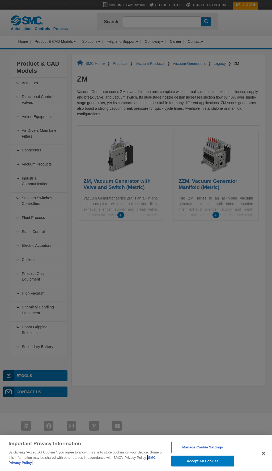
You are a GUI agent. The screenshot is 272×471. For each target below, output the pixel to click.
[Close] (263, 458)
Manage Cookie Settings (202, 453)
